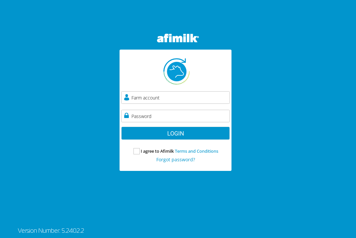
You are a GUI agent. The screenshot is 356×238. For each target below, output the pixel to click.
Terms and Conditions (196, 151)
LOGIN (175, 133)
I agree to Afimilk (179, 151)
